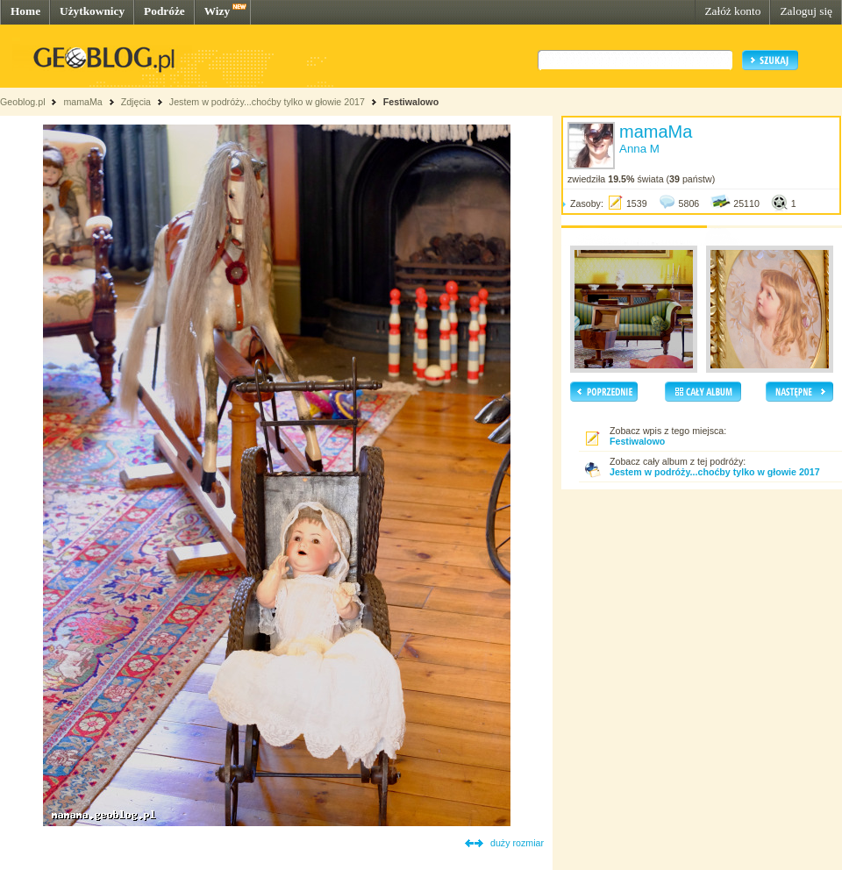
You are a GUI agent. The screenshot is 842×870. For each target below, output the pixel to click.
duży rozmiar (517, 843)
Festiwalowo (411, 101)
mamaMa (82, 101)
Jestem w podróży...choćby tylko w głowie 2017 (267, 101)
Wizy (217, 11)
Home (25, 11)
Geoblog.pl (23, 101)
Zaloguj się (806, 11)
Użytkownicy (92, 11)
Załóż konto (732, 11)
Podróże (164, 11)
